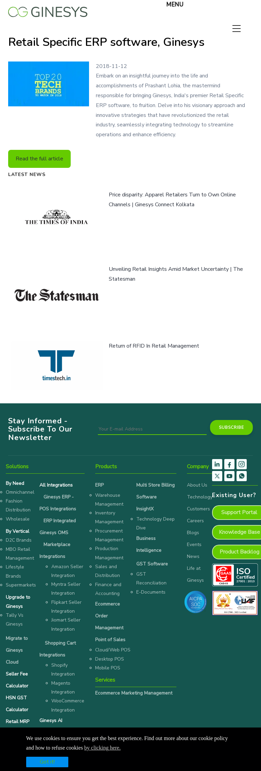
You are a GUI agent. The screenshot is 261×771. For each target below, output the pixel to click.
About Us (197, 485)
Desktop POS (109, 659)
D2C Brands (19, 540)
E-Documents (151, 592)
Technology (199, 497)
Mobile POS (107, 668)
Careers (195, 521)
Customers (198, 509)
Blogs (193, 532)
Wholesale (18, 519)
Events (194, 544)
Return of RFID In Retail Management (154, 346)
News (193, 556)
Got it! (47, 762)
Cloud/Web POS (112, 650)
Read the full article (39, 158)
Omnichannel (20, 492)
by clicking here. (102, 748)
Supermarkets (21, 585)
